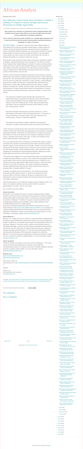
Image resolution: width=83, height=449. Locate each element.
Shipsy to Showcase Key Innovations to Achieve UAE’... (67, 88)
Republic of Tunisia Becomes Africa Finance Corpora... (66, 167)
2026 (59, 19)
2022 (59, 27)
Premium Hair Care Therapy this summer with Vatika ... (67, 242)
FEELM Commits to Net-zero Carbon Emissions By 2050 (66, 352)
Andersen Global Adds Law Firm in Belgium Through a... (67, 210)
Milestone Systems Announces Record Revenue (66, 145)
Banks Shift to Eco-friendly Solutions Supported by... (66, 178)
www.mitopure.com (11, 238)
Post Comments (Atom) (31, 345)
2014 (59, 432)
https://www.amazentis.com (11, 257)
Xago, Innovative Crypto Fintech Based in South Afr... (67, 370)
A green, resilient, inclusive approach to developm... (65, 123)
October (61, 34)
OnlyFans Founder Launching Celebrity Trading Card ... (66, 102)
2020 (59, 419)
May (60, 45)
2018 (59, 423)
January (61, 414)
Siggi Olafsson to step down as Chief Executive (66, 217)
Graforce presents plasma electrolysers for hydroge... (66, 196)
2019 (59, 421)
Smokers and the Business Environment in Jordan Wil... (66, 400)
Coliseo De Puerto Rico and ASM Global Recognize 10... (67, 65)
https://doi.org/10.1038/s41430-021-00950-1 (27, 207)
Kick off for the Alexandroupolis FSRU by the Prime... (66, 313)
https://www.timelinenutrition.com (13, 256)
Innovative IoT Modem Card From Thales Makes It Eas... (67, 164)
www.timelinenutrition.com (14, 251)
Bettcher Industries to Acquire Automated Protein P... (66, 224)
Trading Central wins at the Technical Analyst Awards (66, 106)
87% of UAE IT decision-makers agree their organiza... (67, 363)
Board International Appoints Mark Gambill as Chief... (67, 393)
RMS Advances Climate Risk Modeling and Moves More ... (67, 331)
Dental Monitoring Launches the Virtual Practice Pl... (67, 327)
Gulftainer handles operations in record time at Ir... (67, 396)
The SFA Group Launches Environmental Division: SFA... (67, 203)
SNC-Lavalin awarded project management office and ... (66, 192)
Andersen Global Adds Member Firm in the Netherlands (67, 62)
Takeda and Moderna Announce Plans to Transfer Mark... (67, 51)
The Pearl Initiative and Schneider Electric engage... (67, 342)
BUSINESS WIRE (8, 45)
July (60, 40)
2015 (59, 430)
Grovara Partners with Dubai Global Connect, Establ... (66, 310)
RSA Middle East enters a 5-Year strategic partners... (67, 299)
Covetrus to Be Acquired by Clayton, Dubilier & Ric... (66, 185)
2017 (59, 425)
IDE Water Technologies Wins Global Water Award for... (66, 306)
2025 (59, 21)
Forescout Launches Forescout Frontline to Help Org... (66, 171)
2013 (59, 434)
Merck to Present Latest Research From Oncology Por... (67, 109)
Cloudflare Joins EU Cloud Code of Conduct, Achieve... (67, 285)
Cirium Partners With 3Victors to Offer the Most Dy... (67, 253)
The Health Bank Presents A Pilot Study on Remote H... (67, 84)
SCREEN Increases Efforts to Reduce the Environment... (66, 116)
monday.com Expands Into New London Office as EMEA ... (67, 231)
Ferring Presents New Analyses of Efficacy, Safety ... (67, 189)
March (61, 409)
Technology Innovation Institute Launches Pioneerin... (66, 127)
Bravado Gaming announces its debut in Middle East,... (67, 382)
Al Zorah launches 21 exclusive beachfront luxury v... (67, 207)
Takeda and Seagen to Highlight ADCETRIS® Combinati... (67, 95)
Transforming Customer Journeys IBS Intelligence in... (67, 228)
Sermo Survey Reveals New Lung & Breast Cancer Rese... (67, 338)
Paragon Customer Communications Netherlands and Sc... (67, 149)
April (60, 407)
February (61, 411)
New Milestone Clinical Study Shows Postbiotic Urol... (66, 386)
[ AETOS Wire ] (43, 28)
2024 (59, 23)
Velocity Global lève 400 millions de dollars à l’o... (67, 292)
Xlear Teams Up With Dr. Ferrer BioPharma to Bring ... (67, 303)
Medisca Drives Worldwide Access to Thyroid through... (66, 98)
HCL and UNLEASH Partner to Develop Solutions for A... (66, 281)
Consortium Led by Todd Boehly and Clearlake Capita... (67, 77)
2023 (59, 25)
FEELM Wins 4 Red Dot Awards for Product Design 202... (67, 153)
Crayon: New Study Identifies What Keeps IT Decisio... (66, 404)
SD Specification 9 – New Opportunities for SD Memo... (67, 246)
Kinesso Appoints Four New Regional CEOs (66, 249)
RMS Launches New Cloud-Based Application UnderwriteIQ (67, 389)
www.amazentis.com (33, 213)
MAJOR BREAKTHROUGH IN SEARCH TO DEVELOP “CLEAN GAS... (66, 73)
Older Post (49, 341)
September (62, 36)
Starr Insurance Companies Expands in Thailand (66, 379)
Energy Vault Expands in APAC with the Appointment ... (66, 138)
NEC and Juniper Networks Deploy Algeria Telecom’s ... (66, 120)
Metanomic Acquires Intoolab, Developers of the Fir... (66, 356)
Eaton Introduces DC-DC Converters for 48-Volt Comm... (67, 345)
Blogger (48, 445)
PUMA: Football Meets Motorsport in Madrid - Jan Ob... (67, 263)
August (61, 38)
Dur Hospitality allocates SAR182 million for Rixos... (67, 288)
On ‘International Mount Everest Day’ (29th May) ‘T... (67, 58)
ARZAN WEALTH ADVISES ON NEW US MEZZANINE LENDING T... (67, 375)
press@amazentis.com (9, 274)
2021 (59, 416)
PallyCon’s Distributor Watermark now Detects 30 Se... (67, 91)
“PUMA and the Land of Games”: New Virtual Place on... (67, 235)
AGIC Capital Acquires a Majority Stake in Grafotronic (67, 335)
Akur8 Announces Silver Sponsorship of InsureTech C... (67, 221)
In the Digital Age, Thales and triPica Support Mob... (66, 157)
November (62, 32)
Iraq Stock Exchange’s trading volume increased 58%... (66, 367)
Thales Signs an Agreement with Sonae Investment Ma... (67, 182)
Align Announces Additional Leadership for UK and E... (66, 160)
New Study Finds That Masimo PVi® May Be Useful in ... (66, 278)
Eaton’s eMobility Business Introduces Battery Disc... (66, 214)
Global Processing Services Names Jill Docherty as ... (66, 81)
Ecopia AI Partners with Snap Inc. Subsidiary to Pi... (67, 317)
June (60, 43)
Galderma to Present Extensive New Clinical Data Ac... (67, 55)
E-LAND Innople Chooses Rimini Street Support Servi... (67, 134)
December (62, 29)
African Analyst (19, 10)
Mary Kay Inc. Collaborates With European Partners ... (67, 320)
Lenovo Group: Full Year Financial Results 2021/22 (67, 113)
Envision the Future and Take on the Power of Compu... (67, 69)
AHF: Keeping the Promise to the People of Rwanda (67, 141)
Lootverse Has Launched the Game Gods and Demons (66, 359)
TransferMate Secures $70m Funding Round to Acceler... (66, 271)
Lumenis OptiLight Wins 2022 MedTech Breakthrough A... (66, 131)
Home (28, 341)
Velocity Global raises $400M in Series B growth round (67, 296)
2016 (59, 427)
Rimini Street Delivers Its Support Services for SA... (67, 199)
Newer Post (7, 341)
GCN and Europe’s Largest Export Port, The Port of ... (67, 260)
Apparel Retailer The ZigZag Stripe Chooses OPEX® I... (66, 274)
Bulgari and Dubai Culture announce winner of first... (66, 267)
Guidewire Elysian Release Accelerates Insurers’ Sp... (66, 349)
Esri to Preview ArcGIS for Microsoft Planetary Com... (66, 256)
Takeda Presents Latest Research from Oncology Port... (67, 47)
